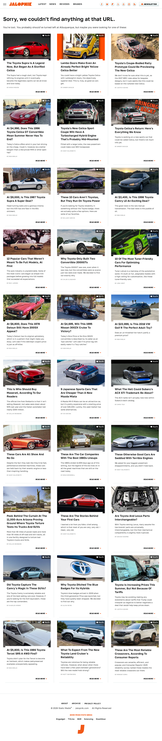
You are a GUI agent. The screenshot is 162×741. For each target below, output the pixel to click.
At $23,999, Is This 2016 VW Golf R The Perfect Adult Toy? (133, 325)
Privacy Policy (92, 704)
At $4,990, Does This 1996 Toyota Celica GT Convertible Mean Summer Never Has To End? (25, 134)
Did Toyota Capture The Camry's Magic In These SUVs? (26, 586)
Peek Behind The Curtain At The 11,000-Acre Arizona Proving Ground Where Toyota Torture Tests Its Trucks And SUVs (27, 521)
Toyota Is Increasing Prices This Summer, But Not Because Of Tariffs (135, 588)
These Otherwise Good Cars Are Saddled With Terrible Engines (135, 456)
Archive (76, 703)
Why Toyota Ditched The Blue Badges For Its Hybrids (79, 586)
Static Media (65, 708)
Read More (40, 92)
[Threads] (124, 4)
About (64, 703)
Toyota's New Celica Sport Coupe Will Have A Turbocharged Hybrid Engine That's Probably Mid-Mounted (79, 134)
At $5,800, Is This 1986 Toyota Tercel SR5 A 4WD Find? (26, 651)
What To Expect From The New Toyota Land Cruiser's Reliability (80, 653)
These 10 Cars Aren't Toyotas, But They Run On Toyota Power (80, 199)
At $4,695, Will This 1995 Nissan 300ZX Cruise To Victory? (76, 327)
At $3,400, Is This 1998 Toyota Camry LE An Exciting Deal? (134, 199)
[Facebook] (102, 4)
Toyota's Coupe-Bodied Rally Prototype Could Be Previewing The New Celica (134, 67)
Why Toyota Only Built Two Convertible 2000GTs (78, 260)
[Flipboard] (113, 4)
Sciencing (88, 719)
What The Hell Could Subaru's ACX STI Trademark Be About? (134, 391)
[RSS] (134, 4)
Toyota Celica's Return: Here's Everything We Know (134, 130)
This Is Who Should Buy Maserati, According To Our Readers (24, 393)
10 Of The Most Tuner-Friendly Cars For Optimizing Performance (134, 262)
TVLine (71, 719)
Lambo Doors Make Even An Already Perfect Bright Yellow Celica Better (79, 66)
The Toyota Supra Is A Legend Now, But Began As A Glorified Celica (26, 66)
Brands (77, 4)
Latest (42, 4)
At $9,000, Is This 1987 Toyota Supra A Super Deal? (26, 199)
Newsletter (149, 4)
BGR (79, 719)
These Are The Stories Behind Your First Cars (79, 517)
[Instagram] (129, 4)
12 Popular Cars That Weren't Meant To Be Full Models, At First (25, 262)
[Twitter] (118, 4)
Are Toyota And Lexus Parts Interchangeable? (132, 517)
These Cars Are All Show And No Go (25, 456)
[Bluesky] (107, 4)
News (52, 4)
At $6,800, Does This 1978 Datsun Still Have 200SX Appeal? (23, 327)
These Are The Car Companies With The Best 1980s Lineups (80, 456)
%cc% (47, 35)
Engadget (60, 719)
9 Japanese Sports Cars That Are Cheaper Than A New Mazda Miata (79, 393)
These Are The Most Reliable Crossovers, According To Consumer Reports (133, 653)
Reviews (65, 4)
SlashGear (101, 719)
